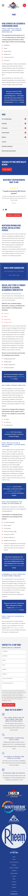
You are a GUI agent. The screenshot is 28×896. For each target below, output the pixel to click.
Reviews (14, 884)
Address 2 (4, 674)
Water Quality (14, 873)
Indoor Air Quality (14, 867)
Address (4, 669)
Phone (3, 660)
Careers (14, 876)
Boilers (6, 316)
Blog (14, 879)
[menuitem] (13, 119)
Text (10, 275)
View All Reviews (14, 215)
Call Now (7, 169)
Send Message (8, 704)
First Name (4, 651)
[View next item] (6, 209)
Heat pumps (7, 319)
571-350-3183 (14, 853)
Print (18, 275)
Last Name (4, 655)
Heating (14, 865)
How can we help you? (7, 683)
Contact (14, 887)
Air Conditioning (14, 862)
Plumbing (14, 870)
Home (13, 859)
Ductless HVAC (8, 322)
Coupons (14, 881)
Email (14, 275)
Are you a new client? (7, 678)
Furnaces (6, 313)
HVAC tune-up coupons (17, 627)
